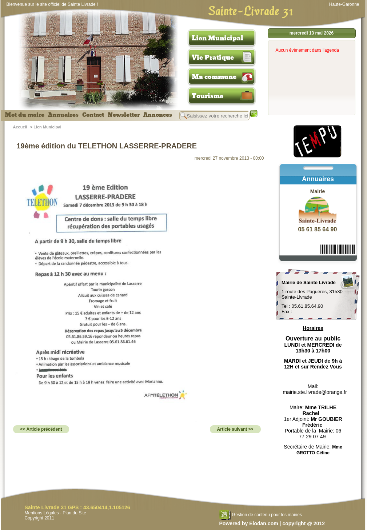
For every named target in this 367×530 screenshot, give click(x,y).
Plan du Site (74, 512)
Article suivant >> (235, 429)
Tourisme (207, 96)
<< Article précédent (41, 429)
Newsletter (124, 115)
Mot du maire (24, 115)
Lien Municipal (217, 38)
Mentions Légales (42, 512)
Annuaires (63, 115)
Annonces (157, 115)
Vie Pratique (213, 57)
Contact (93, 115)
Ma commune (214, 77)
